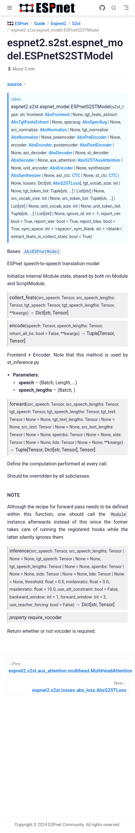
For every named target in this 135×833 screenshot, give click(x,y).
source (14, 84)
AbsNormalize (53, 129)
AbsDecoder (60, 152)
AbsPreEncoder (92, 137)
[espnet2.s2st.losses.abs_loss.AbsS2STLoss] (67, 686)
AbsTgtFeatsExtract (30, 122)
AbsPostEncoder (96, 145)
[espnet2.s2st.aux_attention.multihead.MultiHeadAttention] (70, 666)
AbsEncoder (40, 145)
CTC (76, 175)
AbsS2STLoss (66, 183)
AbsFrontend (57, 114)
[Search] (114, 7)
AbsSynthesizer (26, 175)
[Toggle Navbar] (126, 8)
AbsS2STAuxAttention (98, 160)
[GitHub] (102, 8)
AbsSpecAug (94, 122)
